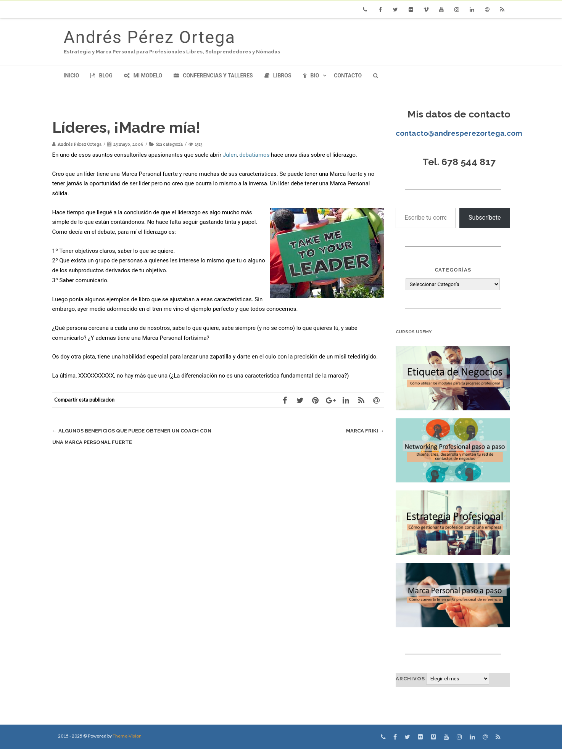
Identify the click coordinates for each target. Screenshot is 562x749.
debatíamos (254, 154)
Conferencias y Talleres (213, 75)
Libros (277, 75)
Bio (311, 75)
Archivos (410, 678)
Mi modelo (143, 75)
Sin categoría (169, 144)
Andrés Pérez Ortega (149, 37)
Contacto (348, 75)
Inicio (71, 75)
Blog (101, 75)
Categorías (453, 270)
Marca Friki (365, 431)
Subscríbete (485, 217)
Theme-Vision (127, 736)
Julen (230, 154)
